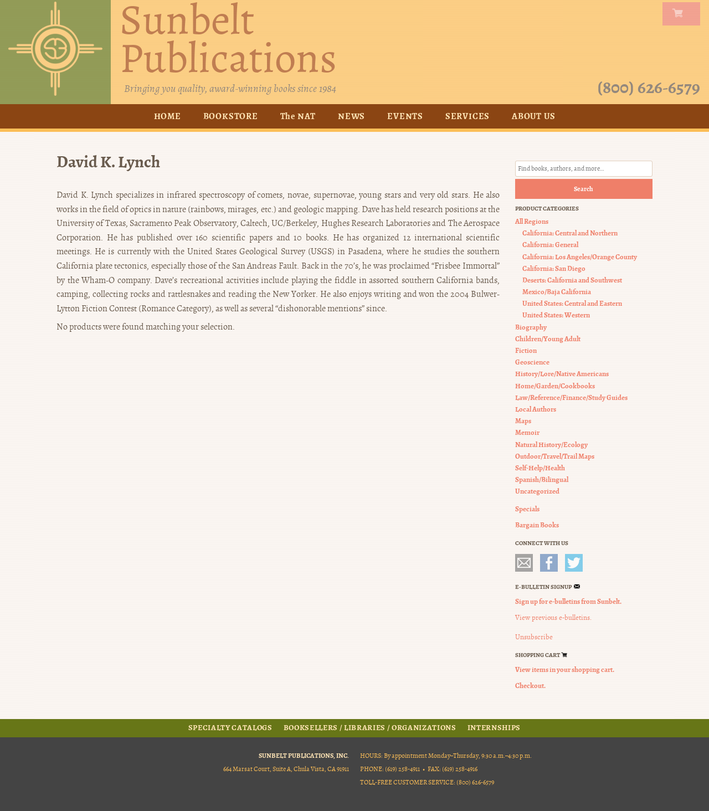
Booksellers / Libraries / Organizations (370, 728)
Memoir (527, 432)
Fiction (526, 350)
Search (583, 188)
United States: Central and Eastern (572, 303)
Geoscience (532, 362)
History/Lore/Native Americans (562, 373)
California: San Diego (553, 268)
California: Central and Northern (570, 233)
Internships (494, 728)
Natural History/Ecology (551, 444)
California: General (550, 244)
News (351, 116)
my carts (683, 13)
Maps (523, 420)
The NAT (298, 116)
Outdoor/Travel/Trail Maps (554, 456)
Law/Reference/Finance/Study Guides (571, 397)
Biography (531, 327)
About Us (533, 116)
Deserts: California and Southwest (572, 280)
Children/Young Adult (547, 338)
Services (467, 116)
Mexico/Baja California (556, 291)
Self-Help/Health (540, 468)
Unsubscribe (534, 637)
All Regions (531, 221)
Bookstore (230, 116)
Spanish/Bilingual (541, 479)
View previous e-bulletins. (553, 617)
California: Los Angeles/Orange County (579, 256)
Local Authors (535, 409)
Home (167, 116)
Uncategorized (537, 491)
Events (405, 116)
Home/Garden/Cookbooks (555, 386)
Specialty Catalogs (230, 728)
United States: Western (556, 315)
